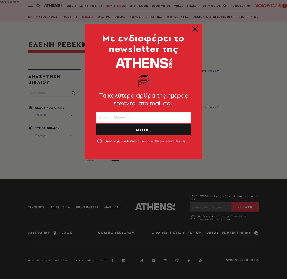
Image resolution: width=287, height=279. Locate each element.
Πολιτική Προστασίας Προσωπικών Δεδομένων (157, 141)
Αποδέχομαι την (146, 141)
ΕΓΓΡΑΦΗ (143, 130)
